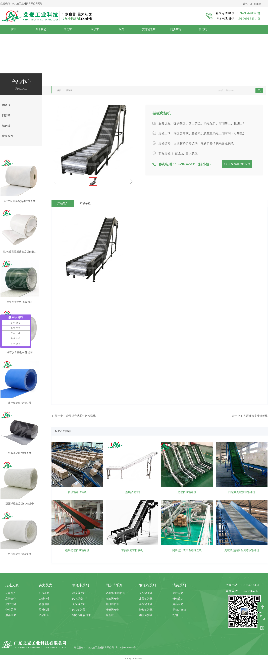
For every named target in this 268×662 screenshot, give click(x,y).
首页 (59, 90)
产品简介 (62, 203)
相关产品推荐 (63, 431)
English (257, 4)
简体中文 (247, 4)
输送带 (69, 90)
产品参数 (85, 203)
